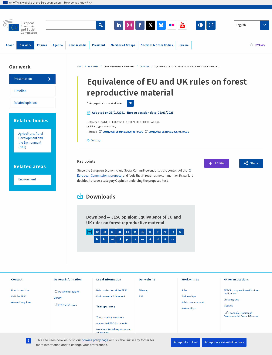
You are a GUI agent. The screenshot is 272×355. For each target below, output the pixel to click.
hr (165, 232)
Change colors (211, 25)
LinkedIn (118, 25)
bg (97, 232)
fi (165, 239)
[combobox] (251, 25)
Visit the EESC (18, 296)
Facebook (139, 25)
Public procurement (193, 302)
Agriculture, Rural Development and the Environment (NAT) (30, 140)
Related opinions (25, 103)
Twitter (150, 25)
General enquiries (21, 302)
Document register (67, 292)
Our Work (93, 66)
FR (130, 103)
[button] (251, 163)
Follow (219, 163)
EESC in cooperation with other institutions (241, 292)
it (173, 232)
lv (180, 232)
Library (58, 298)
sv (172, 239)
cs (112, 232)
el (142, 232)
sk (150, 239)
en (149, 232)
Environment (27, 179)
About (10, 45)
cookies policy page (95, 340)
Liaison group (231, 300)
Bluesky (161, 25)
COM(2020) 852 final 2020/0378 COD (121, 132)
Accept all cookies (185, 342)
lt (97, 239)
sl (158, 239)
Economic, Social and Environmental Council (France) (241, 314)
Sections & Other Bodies (157, 45)
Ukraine (183, 45)
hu (104, 239)
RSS (141, 296)
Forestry (96, 140)
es (104, 232)
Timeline (20, 91)
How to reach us (20, 290)
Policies (42, 45)
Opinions (144, 66)
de (127, 232)
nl (120, 239)
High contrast (200, 25)
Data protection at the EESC (112, 290)
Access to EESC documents (111, 323)
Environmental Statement (110, 296)
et (135, 232)
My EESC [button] (260, 45)
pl (127, 239)
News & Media (77, 45)
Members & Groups (123, 45)
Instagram (129, 25)
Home (80, 66)
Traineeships (189, 296)
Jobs (184, 290)
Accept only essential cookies (224, 342)
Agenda (58, 45)
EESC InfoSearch (66, 305)
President (98, 45)
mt (112, 239)
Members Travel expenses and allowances (113, 331)
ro (142, 239)
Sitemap (143, 290)
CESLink (228, 306)
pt (135, 239)
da (119, 232)
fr (157, 232)
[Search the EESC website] (71, 25)
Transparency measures (110, 317)
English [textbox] (241, 25)
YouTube (182, 25)
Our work (25, 45)
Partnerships (189, 308)
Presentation (23, 79)
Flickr (171, 25)
